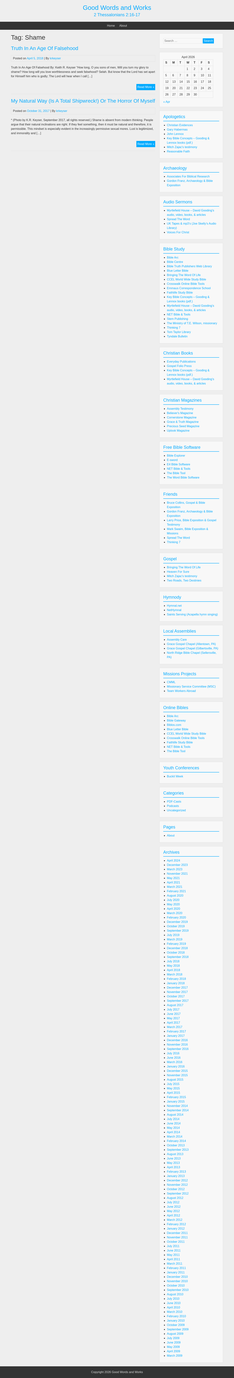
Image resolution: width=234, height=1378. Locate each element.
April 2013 (173, 1167)
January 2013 (176, 1176)
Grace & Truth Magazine (183, 421)
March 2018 (174, 974)
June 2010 (174, 1303)
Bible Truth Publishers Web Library (189, 266)
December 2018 (177, 948)
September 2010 (177, 1289)
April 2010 (173, 1307)
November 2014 (177, 1105)
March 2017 (174, 1027)
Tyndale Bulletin (177, 336)
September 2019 (177, 930)
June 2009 (174, 1342)
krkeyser (55, 58)
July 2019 (173, 935)
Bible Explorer (176, 455)
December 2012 (177, 1180)
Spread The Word (178, 219)
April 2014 (173, 1132)
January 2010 (176, 1320)
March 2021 (174, 886)
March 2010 (174, 1311)
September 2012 (177, 1193)
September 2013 (177, 1149)
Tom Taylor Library (179, 332)
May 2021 (173, 878)
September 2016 (177, 1048)
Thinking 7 (173, 327)
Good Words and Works (117, 7)
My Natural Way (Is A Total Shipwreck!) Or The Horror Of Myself (83, 101)
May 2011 (173, 1254)
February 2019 (176, 943)
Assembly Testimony (180, 408)
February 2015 (176, 1097)
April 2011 (173, 1259)
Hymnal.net (174, 605)
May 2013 (173, 1162)
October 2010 (176, 1285)
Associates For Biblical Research (188, 176)
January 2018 (176, 983)
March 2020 (174, 913)
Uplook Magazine (178, 430)
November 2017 (177, 992)
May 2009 (173, 1346)
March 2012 (174, 1219)
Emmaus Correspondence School (189, 288)
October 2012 (176, 1189)
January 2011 (176, 1272)
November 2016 (177, 1044)
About (123, 25)
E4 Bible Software (178, 464)
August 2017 (175, 1005)
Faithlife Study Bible (180, 292)
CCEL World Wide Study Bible (186, 279)
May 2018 (173, 965)
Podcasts (173, 805)
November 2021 (177, 873)
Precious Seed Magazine (183, 426)
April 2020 (173, 908)
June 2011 (174, 1250)
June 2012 (174, 1206)
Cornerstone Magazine (182, 417)
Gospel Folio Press (179, 366)
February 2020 (176, 917)
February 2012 (176, 1224)
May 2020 (173, 904)
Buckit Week (175, 776)
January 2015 (176, 1101)
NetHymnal (174, 610)
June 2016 (174, 1057)
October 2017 (176, 996)
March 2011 (174, 1263)
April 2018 (173, 970)
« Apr (166, 101)
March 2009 (174, 1355)
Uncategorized (176, 810)
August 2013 (175, 1154)
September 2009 (177, 1329)
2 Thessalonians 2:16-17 (117, 14)
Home (111, 25)
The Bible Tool (176, 473)
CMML (171, 682)
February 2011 (176, 1268)
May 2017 (173, 1018)
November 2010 (177, 1281)
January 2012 (176, 1228)
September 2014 (177, 1110)
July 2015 (173, 1084)
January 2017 (176, 1035)
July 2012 (173, 1202)
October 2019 (176, 926)
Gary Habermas (177, 129)
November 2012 (177, 1184)
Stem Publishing (177, 318)
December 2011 (177, 1233)
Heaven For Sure (178, 571)
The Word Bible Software (183, 477)
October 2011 (176, 1241)
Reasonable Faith (178, 151)
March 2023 (174, 869)
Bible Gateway (176, 720)
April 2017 (173, 1022)
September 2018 (177, 956)
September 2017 (177, 1000)
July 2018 (173, 961)
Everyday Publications (181, 361)
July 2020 (173, 900)
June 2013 (174, 1158)
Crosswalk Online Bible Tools (186, 283)
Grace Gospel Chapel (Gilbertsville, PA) (192, 648)
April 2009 (173, 1351)
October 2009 (176, 1325)
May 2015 (173, 1088)
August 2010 (175, 1294)
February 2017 (176, 1031)
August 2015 (175, 1079)
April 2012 (173, 1215)
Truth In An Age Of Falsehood (44, 48)
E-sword (172, 460)
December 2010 (177, 1276)
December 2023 (177, 864)
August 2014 (175, 1114)
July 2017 (173, 1009)
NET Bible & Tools (178, 314)
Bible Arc (172, 257)
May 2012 (173, 1211)
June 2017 (174, 1013)
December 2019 (177, 921)
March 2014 (174, 1136)
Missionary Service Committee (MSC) (191, 686)
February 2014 (176, 1140)
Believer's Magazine (180, 413)
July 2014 (173, 1119)
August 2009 (175, 1333)
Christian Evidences (180, 125)
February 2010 (176, 1316)
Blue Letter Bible (177, 270)
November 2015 (177, 1075)
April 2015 (173, 1092)
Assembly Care (177, 639)
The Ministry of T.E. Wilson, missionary (192, 323)
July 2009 (173, 1338)
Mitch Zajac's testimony (182, 147)
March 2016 (174, 1062)
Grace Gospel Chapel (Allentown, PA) (191, 644)
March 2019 (174, 939)
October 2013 (176, 1145)
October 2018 (176, 952)
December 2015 (177, 1070)
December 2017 (177, 987)
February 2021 (176, 891)
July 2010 (173, 1298)
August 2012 (175, 1197)
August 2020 (175, 895)
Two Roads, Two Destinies (184, 580)
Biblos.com (174, 724)
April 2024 (173, 860)
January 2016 (176, 1066)
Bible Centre (175, 261)
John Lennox (175, 133)
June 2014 (174, 1123)
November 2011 (177, 1237)
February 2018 (176, 978)
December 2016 (177, 1040)
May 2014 (173, 1127)
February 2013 (176, 1171)
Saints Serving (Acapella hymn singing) (192, 614)
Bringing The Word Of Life (184, 275)
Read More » (146, 87)
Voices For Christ (178, 232)
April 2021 (173, 882)
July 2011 (173, 1246)
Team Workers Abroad (181, 690)
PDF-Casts (174, 801)
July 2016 (173, 1053)
